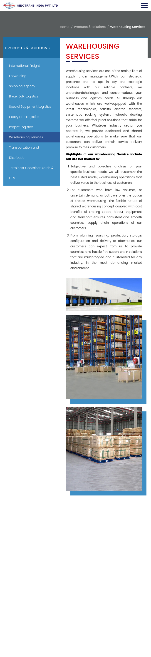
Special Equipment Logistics (30, 106)
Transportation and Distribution (24, 152)
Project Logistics (21, 127)
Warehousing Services (26, 137)
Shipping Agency (22, 86)
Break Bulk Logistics (23, 96)
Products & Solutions (90, 27)
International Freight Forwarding (24, 71)
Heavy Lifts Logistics (24, 116)
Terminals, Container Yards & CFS (31, 173)
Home (64, 27)
